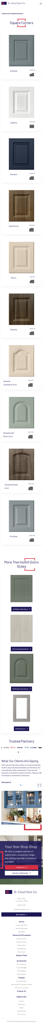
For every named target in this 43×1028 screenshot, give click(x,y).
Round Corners (21, 939)
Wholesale (21, 1004)
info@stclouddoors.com (21, 909)
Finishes (21, 978)
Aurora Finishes (21, 981)
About (21, 1008)
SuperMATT (21, 932)
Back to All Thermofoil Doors (12, 13)
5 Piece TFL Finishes (21, 988)
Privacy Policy (21, 1011)
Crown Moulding (22, 968)
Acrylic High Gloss (21, 925)
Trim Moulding (21, 971)
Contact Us (20, 867)
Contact (21, 1001)
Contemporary (21, 949)
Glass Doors (21, 952)
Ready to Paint (21, 955)
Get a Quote (20, 914)
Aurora (21, 921)
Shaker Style (21, 945)
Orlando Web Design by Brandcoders (24, 1021)
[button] (16, 752)
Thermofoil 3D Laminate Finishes (21, 984)
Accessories (21, 961)
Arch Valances (21, 964)
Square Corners (21, 942)
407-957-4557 (21, 905)
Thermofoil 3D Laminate (21, 935)
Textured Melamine (21, 928)
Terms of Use (21, 1014)
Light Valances (21, 974)
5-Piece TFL (21, 991)
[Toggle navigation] (41, 3)
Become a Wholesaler (20, 873)
